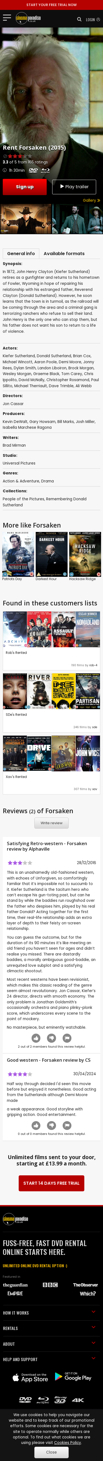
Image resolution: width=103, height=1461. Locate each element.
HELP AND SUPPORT (49, 1359)
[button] (78, 19)
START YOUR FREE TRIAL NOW (51, 4)
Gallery (91, 200)
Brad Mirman (14, 445)
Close (51, 1452)
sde (94, 727)
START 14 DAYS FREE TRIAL (51, 1183)
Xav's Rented (16, 776)
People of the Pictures (23, 499)
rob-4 (93, 665)
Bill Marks (65, 421)
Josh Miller (85, 421)
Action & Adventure (21, 481)
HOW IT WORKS (49, 1313)
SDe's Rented (16, 714)
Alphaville (39, 849)
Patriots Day (12, 579)
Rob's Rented (16, 652)
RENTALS (49, 1328)
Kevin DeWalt (15, 421)
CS (88, 1060)
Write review (52, 823)
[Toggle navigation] (9, 17)
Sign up (25, 187)
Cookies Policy (67, 1442)
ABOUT (49, 1344)
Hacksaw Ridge (82, 579)
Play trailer (74, 187)
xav (94, 789)
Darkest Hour (46, 579)
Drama (47, 481)
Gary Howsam (42, 421)
